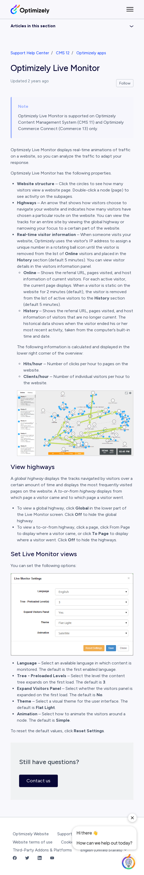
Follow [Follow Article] (124, 83)
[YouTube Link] (52, 858)
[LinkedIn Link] (39, 858)
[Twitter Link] (27, 858)
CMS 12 (62, 53)
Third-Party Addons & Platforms (42, 850)
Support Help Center (30, 53)
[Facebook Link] (14, 858)
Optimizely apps (91, 53)
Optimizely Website (31, 834)
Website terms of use (33, 842)
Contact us (38, 781)
